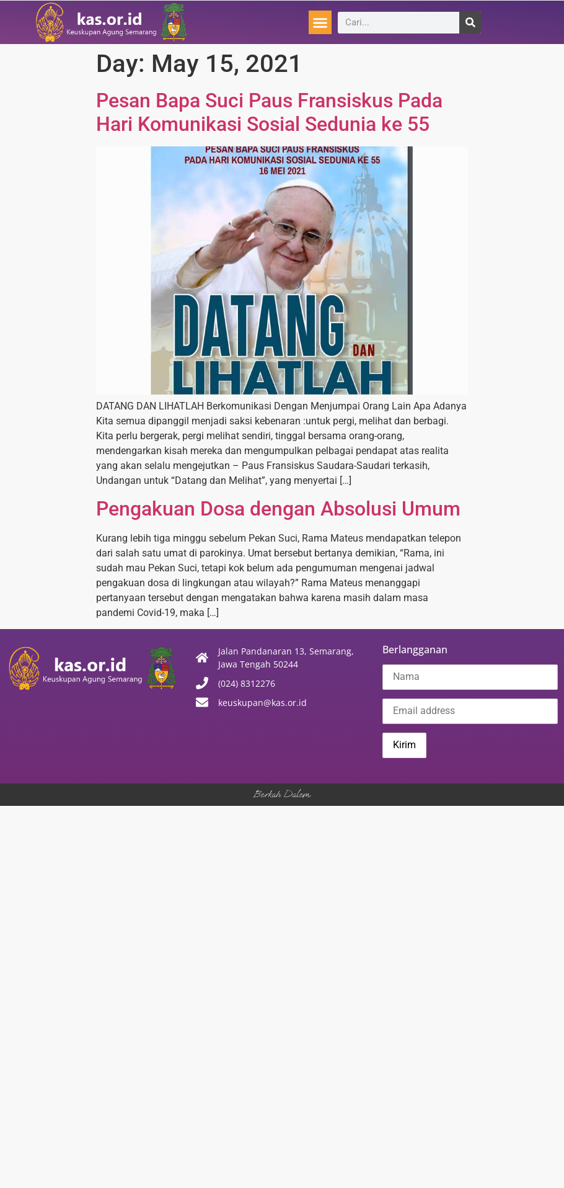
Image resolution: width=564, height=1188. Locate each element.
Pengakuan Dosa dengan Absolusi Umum (278, 508)
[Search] (470, 22)
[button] (320, 22)
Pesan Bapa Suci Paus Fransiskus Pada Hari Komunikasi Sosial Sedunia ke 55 (269, 112)
